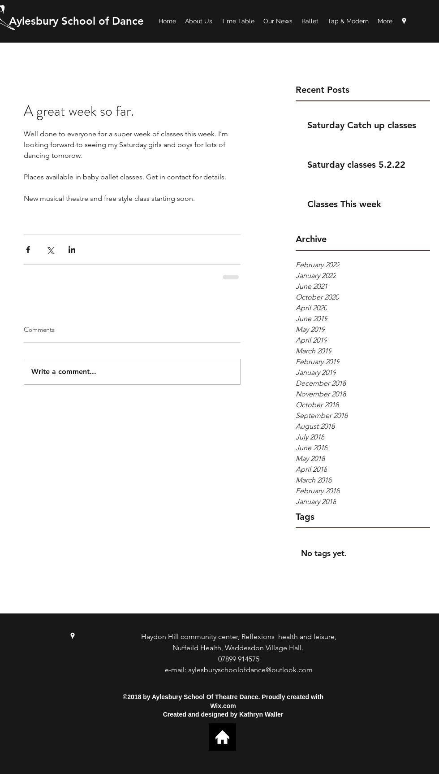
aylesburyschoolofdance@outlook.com (250, 669)
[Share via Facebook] (28, 249)
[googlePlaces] (404, 21)
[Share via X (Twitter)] (50, 249)
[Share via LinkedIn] (72, 249)
